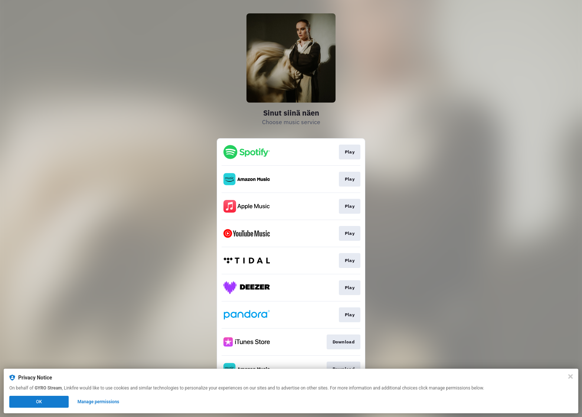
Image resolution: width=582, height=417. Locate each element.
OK (39, 401)
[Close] (570, 376)
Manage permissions (99, 401)
